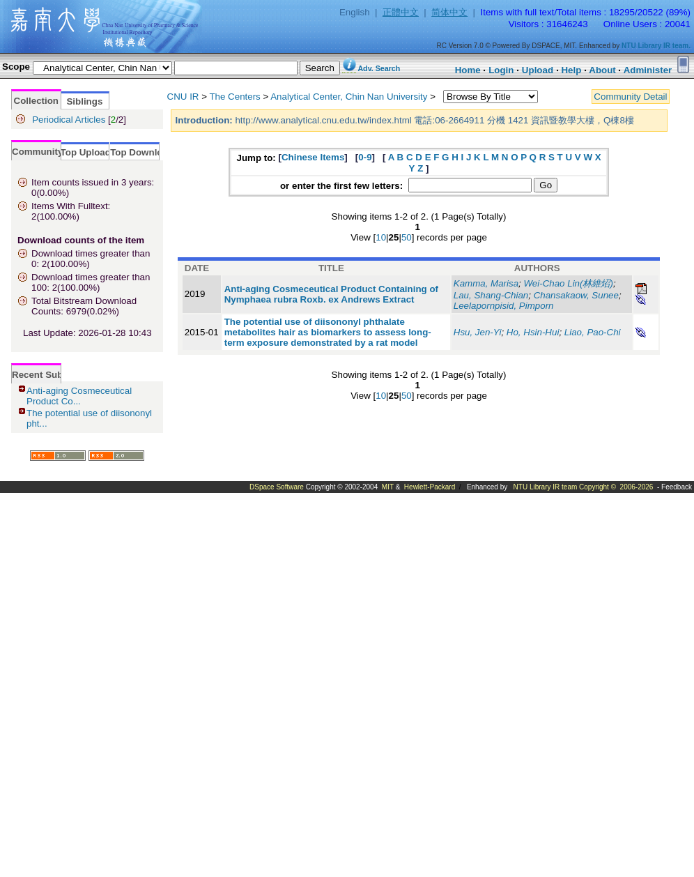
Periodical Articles (68, 119)
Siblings (84, 101)
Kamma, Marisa (486, 283)
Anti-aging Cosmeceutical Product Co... (79, 396)
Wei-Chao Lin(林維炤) (568, 283)
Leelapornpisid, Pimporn (504, 305)
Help (571, 70)
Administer (648, 70)
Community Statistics (59, 151)
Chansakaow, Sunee (576, 295)
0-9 (364, 157)
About (602, 70)
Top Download (142, 152)
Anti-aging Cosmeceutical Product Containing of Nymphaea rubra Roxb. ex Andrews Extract (331, 294)
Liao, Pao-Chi (592, 332)
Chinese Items (313, 157)
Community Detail (630, 96)
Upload (537, 70)
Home (468, 70)
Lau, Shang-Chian (491, 295)
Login (501, 70)
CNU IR (183, 96)
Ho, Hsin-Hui (533, 332)
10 (381, 237)
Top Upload (86, 152)
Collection (36, 101)
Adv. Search (378, 68)
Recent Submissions (57, 374)
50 (406, 237)
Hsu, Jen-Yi (478, 332)
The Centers (234, 96)
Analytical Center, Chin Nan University (348, 96)
